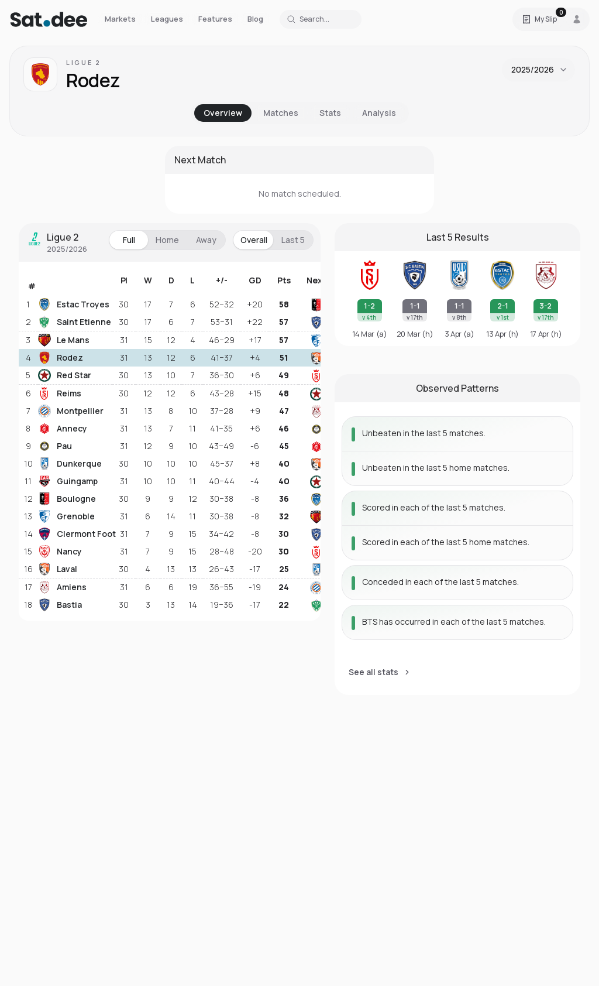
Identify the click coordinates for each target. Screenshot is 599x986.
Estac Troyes (73, 304)
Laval (57, 569)
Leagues (167, 18)
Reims (59, 393)
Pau (55, 446)
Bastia (60, 604)
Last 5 (293, 239)
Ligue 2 (83, 62)
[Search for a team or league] (321, 19)
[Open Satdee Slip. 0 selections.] (539, 19)
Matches (280, 112)
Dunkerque (70, 463)
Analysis (379, 112)
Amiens (62, 587)
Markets (120, 18)
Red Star (64, 375)
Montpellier (71, 411)
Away (206, 239)
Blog (255, 18)
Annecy (62, 428)
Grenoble (66, 516)
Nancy (60, 551)
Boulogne (67, 498)
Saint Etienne (74, 322)
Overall (253, 239)
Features (215, 18)
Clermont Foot (74, 534)
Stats (330, 112)
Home (167, 239)
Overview (223, 112)
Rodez (60, 357)
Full (129, 239)
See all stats (380, 671)
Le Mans (63, 340)
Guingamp (68, 481)
